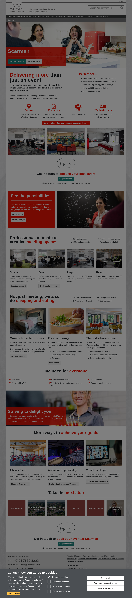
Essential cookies (57, 577)
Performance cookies (59, 591)
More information (105, 588)
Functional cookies (58, 582)
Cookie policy (14, 593)
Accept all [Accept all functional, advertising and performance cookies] (105, 578)
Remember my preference (105, 583)
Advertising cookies (58, 587)
